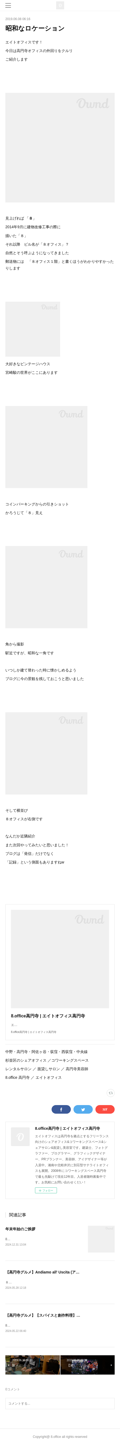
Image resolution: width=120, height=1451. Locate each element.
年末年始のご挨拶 (20, 1234)
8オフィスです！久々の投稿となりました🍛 (37, 1331)
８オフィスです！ (18, 1288)
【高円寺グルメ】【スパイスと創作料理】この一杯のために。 (57, 1321)
